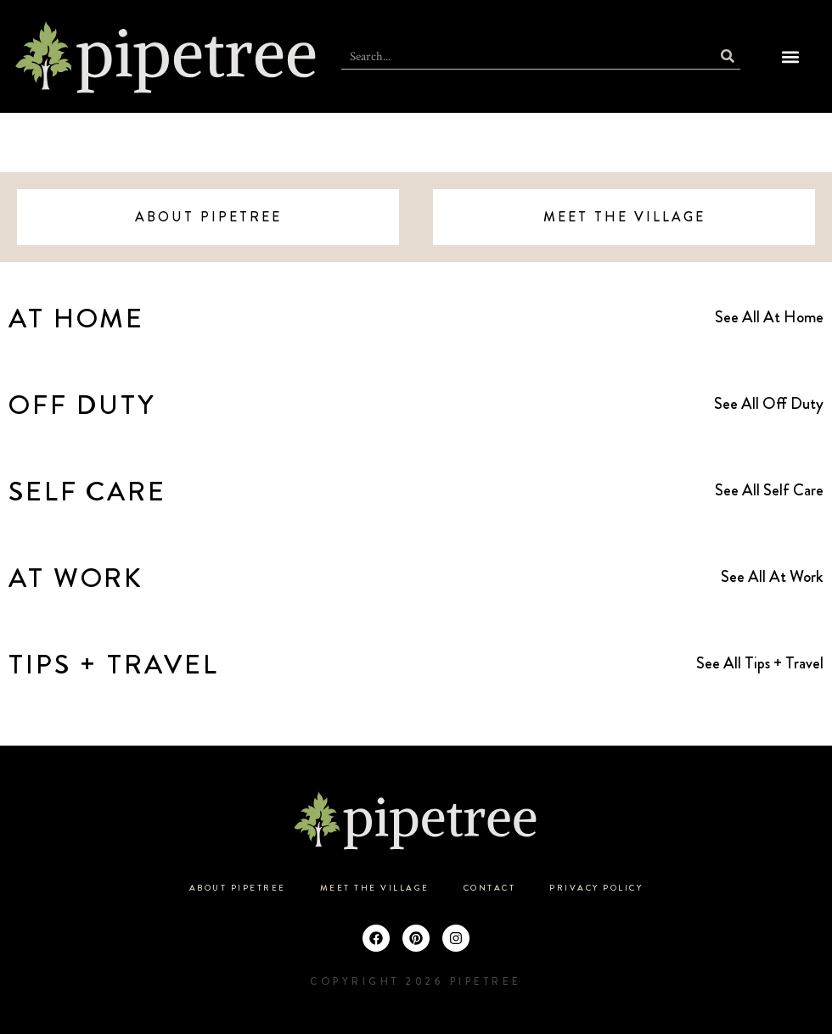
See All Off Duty (769, 403)
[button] (791, 56)
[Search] (727, 56)
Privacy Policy (596, 888)
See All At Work (772, 576)
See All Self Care (769, 489)
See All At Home (769, 316)
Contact (490, 888)
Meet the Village (375, 888)
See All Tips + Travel (760, 662)
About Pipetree (237, 888)
